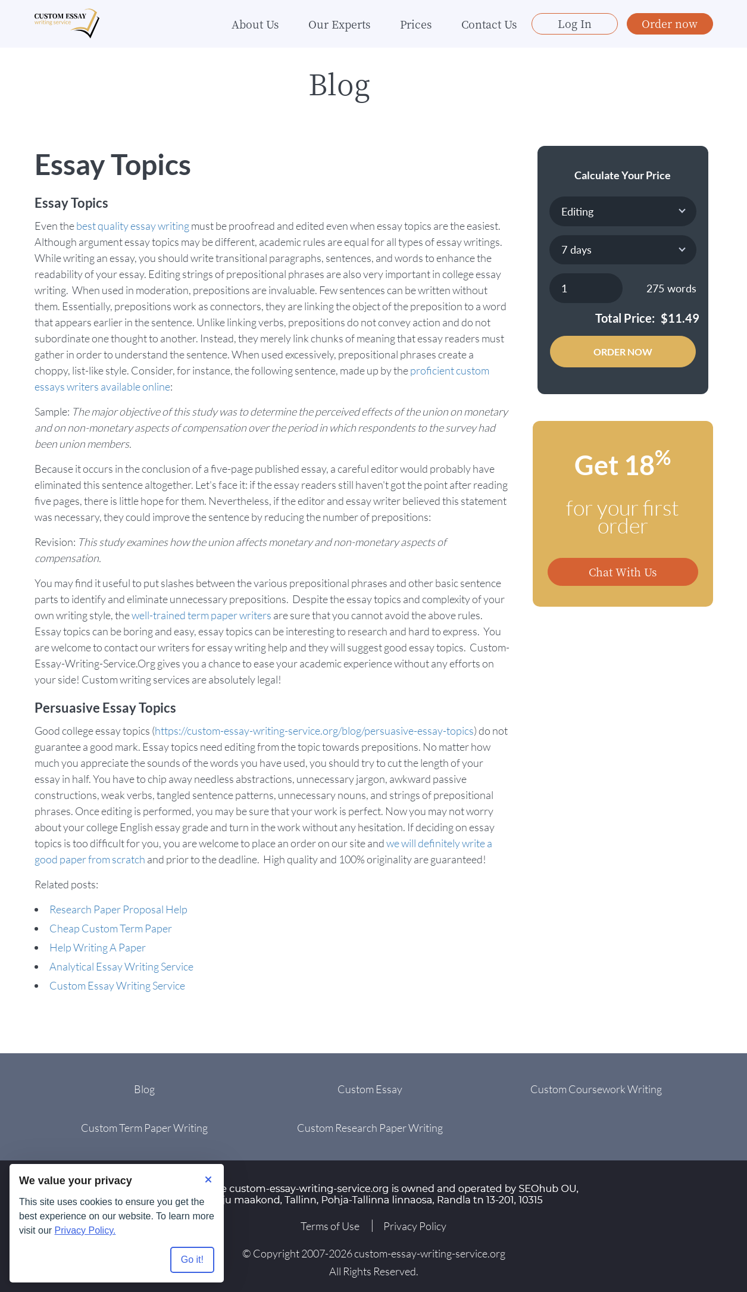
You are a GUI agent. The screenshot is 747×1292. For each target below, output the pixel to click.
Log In (575, 23)
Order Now (622, 351)
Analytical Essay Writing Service (121, 966)
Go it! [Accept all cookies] (192, 1259)
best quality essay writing (132, 225)
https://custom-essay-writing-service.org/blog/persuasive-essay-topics (314, 730)
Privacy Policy (414, 1225)
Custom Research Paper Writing (370, 1127)
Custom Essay (369, 1089)
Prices (416, 24)
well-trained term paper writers (201, 615)
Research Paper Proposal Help (118, 909)
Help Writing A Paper (97, 947)
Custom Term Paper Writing (144, 1127)
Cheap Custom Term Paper (110, 928)
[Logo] (67, 24)
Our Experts (339, 24)
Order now (670, 23)
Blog (144, 1089)
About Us (255, 24)
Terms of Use (330, 1225)
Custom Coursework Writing (596, 1089)
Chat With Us (623, 571)
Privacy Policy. (85, 1230)
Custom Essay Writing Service (117, 985)
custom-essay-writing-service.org (429, 1253)
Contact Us (489, 24)
